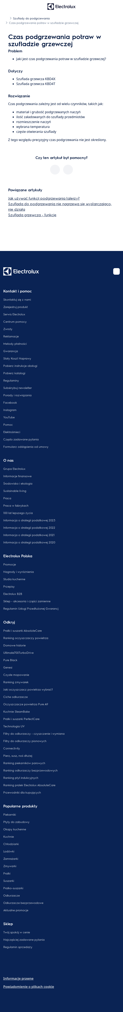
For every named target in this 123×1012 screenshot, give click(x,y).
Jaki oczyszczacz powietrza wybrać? (28, 689)
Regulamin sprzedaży (17, 947)
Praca (7, 498)
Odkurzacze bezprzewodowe (23, 903)
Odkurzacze (11, 895)
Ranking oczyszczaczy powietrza (25, 638)
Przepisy (9, 586)
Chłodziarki (11, 844)
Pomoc (8, 424)
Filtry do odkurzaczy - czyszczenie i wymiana (34, 733)
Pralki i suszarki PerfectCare (21, 719)
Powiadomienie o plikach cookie (28, 986)
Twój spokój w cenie (16, 932)
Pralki (6, 873)
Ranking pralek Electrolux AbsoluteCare (29, 785)
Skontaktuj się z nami (17, 299)
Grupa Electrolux (14, 468)
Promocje (9, 564)
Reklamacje (11, 336)
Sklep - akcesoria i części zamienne (27, 601)
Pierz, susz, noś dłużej (17, 755)
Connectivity (11, 748)
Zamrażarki (10, 858)
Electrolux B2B (12, 594)
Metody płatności (15, 343)
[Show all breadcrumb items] (6, 18)
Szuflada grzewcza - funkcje (32, 214)
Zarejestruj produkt (15, 307)
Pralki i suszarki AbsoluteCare (22, 630)
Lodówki (8, 851)
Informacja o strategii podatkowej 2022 (29, 527)
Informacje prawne (18, 978)
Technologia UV (14, 726)
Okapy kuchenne (14, 829)
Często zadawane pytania (21, 439)
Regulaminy (11, 380)
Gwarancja (10, 351)
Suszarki (8, 880)
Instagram (9, 410)
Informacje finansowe (17, 476)
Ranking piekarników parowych (24, 763)
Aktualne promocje (15, 910)
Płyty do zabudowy (16, 822)
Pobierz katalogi (14, 373)
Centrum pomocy (15, 321)
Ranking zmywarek (16, 682)
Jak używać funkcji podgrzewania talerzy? (44, 198)
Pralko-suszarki (13, 888)
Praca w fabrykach (16, 505)
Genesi (7, 667)
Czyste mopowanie (16, 674)
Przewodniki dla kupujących (22, 792)
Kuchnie (8, 836)
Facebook (10, 402)
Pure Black (10, 660)
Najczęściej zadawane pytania (24, 939)
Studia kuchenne (14, 579)
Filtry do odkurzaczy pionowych (24, 741)
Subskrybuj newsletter (17, 388)
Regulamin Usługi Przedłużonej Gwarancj (30, 608)
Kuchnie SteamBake (16, 711)
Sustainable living (14, 491)
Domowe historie (14, 645)
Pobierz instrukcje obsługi (20, 365)
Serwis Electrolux (14, 314)
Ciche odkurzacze (15, 697)
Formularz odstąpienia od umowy (25, 446)
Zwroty (7, 329)
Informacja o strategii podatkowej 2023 (29, 520)
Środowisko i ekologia (17, 483)
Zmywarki (9, 866)
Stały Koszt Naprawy (17, 358)
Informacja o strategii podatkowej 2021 (29, 535)
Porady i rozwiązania (17, 395)
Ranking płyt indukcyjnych (20, 777)
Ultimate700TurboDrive (18, 652)
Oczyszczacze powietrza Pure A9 (25, 704)
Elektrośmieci (11, 432)
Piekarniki (9, 814)
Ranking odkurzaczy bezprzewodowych (30, 770)
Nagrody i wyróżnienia (18, 571)
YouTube (9, 417)
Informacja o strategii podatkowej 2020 (29, 542)
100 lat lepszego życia (18, 513)
